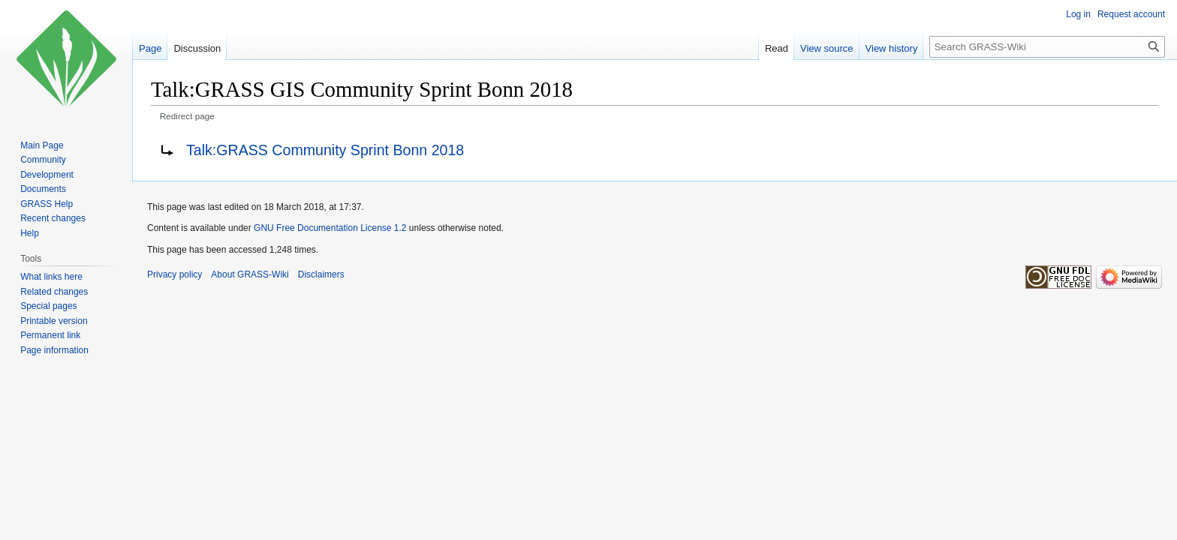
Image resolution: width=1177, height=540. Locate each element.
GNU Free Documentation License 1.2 (330, 228)
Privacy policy (174, 274)
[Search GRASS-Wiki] (1047, 47)
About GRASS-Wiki (249, 274)
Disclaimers (321, 274)
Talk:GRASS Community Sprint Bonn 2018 (325, 150)
